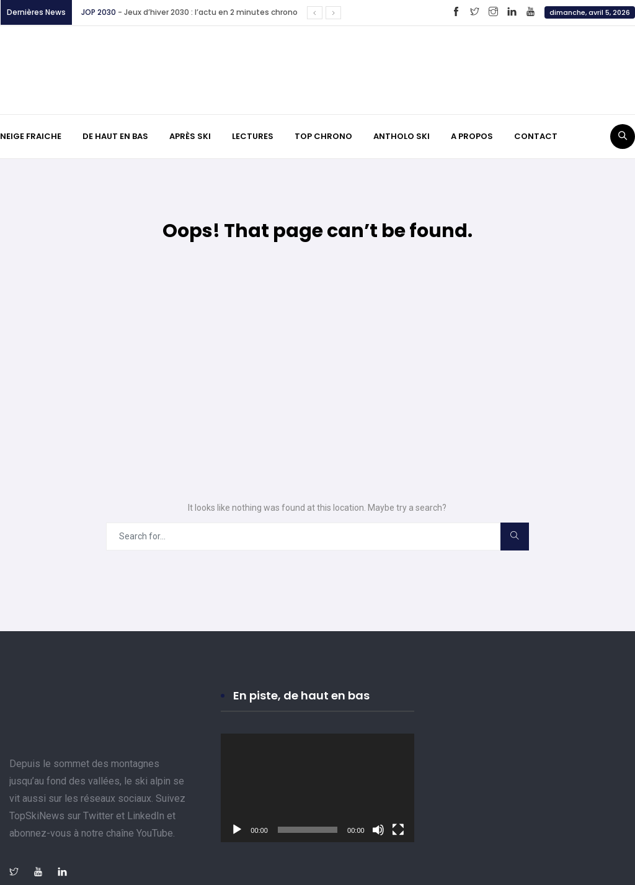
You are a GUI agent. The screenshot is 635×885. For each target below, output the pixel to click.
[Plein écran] (398, 830)
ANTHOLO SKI (401, 136)
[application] (317, 788)
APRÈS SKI (190, 136)
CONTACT (535, 136)
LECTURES (252, 136)
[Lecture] (237, 830)
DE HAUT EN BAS (115, 136)
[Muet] (378, 830)
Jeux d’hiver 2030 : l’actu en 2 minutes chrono (212, 12)
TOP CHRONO (323, 136)
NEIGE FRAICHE (30, 136)
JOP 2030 (98, 12)
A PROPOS (472, 136)
